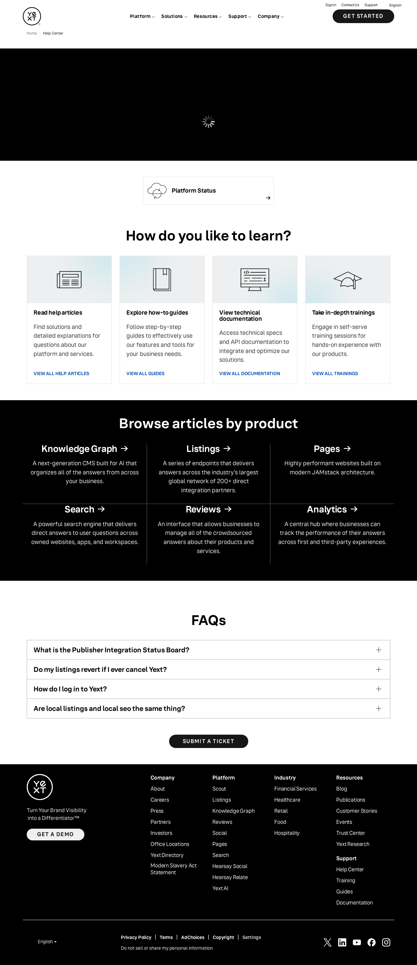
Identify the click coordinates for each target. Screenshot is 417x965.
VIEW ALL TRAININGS (335, 373)
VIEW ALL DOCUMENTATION (249, 373)
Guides (344, 892)
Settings (251, 937)
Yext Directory (167, 855)
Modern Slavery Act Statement (174, 869)
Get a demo (55, 834)
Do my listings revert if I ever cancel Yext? (100, 669)
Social (219, 833)
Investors (161, 833)
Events (344, 822)
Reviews (222, 822)
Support (371, 5)
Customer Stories (356, 811)
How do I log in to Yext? (70, 689)
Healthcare (287, 800)
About (158, 789)
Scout (219, 789)
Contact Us (350, 5)
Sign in (330, 5)
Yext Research (352, 844)
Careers (160, 800)
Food (280, 822)
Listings (221, 800)
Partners (161, 822)
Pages (219, 844)
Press (157, 811)
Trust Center (350, 833)
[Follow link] (208, 190)
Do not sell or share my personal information (167, 948)
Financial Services (295, 789)
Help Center (350, 869)
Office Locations (170, 844)
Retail (281, 811)
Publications (350, 800)
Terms (166, 937)
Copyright (223, 937)
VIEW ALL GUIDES (145, 373)
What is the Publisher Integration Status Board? (111, 650)
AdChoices (193, 937)
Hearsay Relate (230, 877)
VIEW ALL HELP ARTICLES (61, 373)
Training (345, 880)
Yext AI (220, 888)
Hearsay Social (229, 866)
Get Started (363, 16)
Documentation (354, 903)
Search (220, 855)
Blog (341, 789)
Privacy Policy (136, 937)
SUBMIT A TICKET (209, 741)
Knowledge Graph (233, 811)
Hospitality (287, 833)
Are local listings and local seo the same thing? (109, 708)
